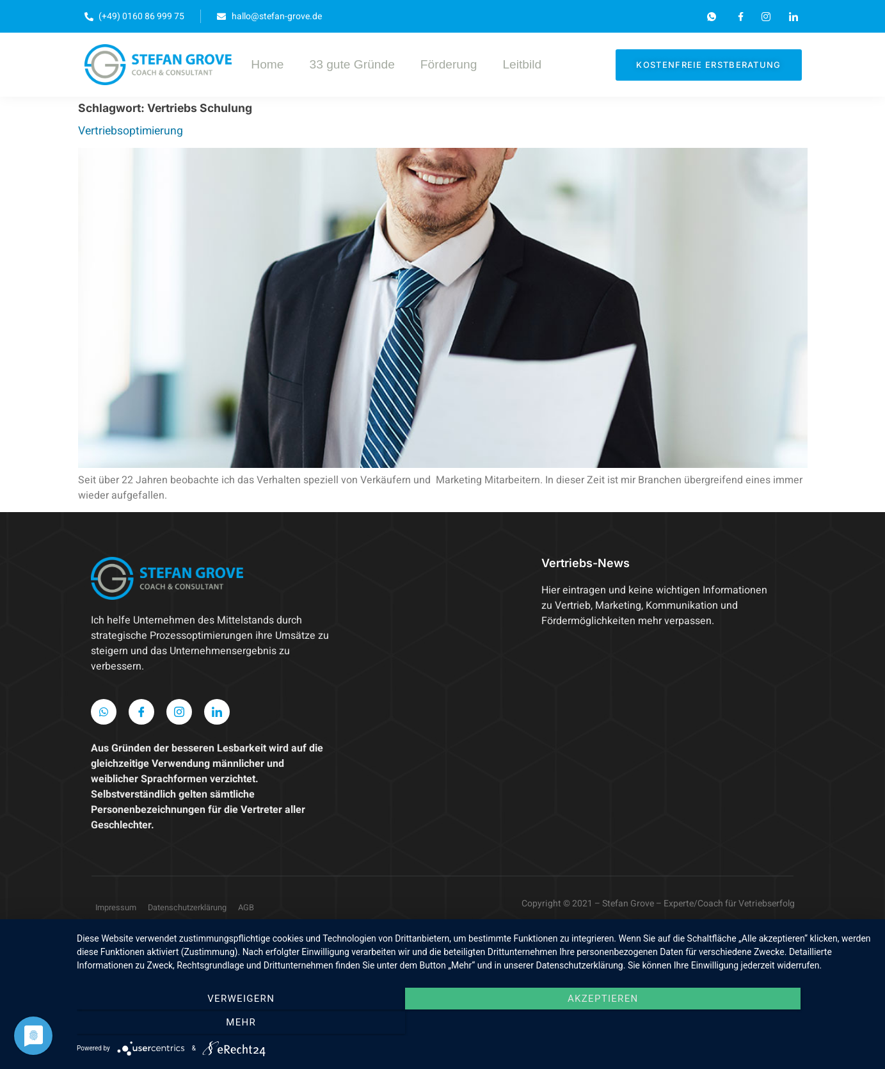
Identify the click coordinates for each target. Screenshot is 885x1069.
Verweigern (196, 1025)
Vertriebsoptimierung (130, 131)
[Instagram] (179, 712)
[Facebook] (141, 712)
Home (267, 64)
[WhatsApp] (103, 712)
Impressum (115, 907)
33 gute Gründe (351, 64)
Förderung (448, 64)
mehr (753, 1025)
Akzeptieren (474, 1025)
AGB (246, 907)
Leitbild (521, 64)
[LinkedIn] (217, 712)
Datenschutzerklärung (187, 907)
